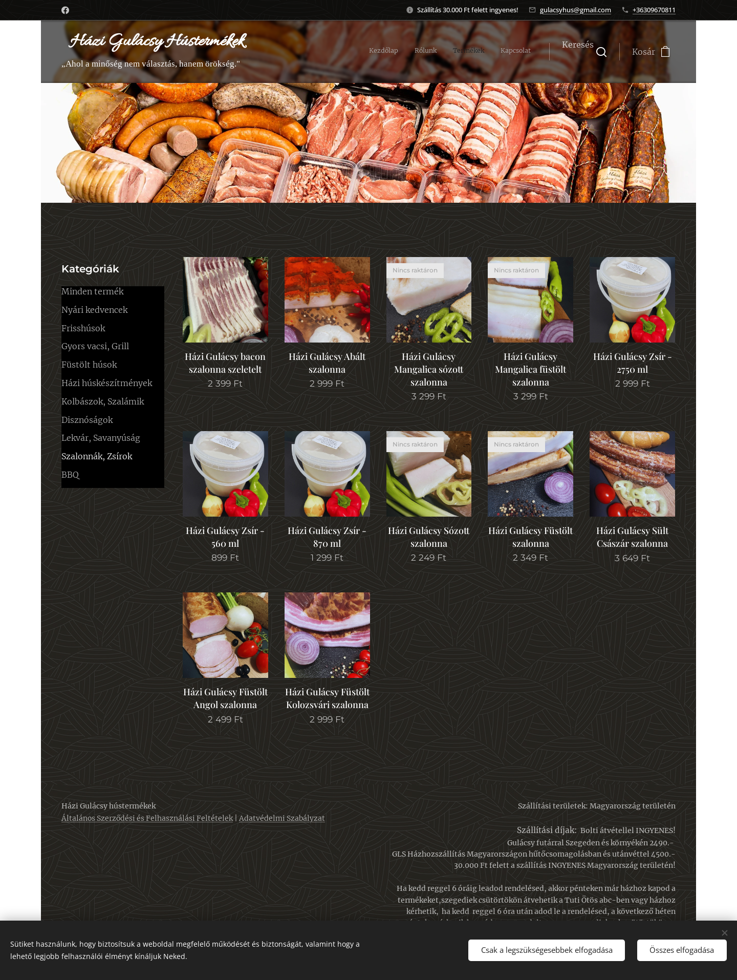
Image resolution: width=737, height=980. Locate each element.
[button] (584, 52)
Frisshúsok (83, 328)
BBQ (70, 475)
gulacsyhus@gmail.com (575, 9)
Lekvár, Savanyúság (100, 438)
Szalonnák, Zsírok (96, 456)
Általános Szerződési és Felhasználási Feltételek (147, 818)
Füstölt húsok (89, 364)
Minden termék (92, 291)
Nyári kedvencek (94, 310)
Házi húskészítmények (106, 383)
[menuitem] (484, 52)
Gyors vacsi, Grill (95, 346)
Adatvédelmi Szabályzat (282, 818)
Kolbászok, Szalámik (102, 401)
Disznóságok (87, 420)
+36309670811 (654, 9)
